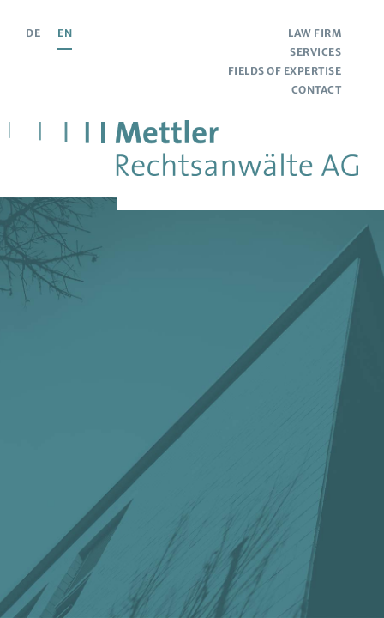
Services (315, 51)
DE (33, 33)
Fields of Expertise (285, 70)
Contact (316, 89)
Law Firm (314, 33)
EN (64, 33)
